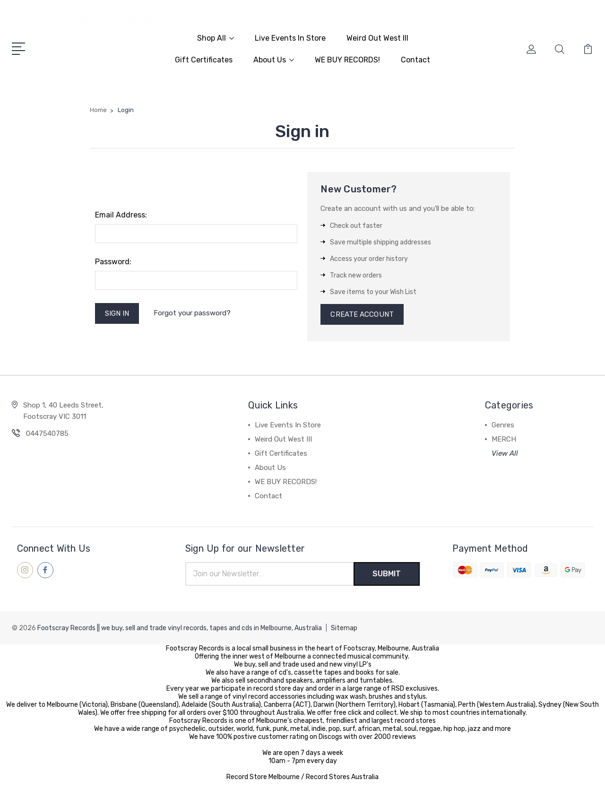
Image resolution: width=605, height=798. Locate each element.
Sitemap (344, 628)
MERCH (504, 439)
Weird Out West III (377, 38)
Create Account (361, 314)
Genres (503, 425)
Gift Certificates (204, 59)
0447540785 (47, 433)
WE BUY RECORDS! (347, 59)
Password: (113, 261)
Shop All (215, 38)
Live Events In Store (290, 38)
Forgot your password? (192, 313)
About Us (273, 59)
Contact (415, 59)
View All (505, 453)
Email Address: (121, 214)
